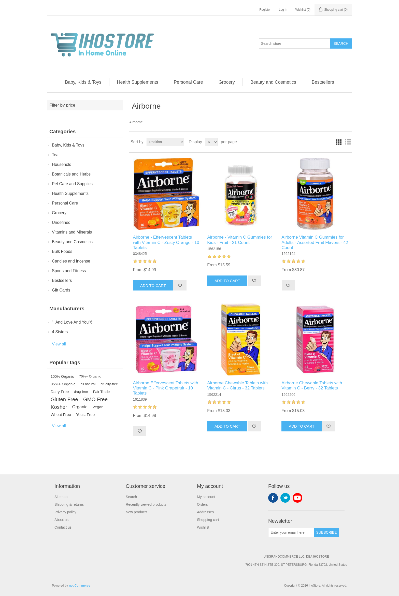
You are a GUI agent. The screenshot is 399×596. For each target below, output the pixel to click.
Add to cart (153, 285)
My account (206, 497)
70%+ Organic (90, 376)
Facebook (273, 498)
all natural (87, 384)
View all (59, 344)
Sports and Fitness (69, 271)
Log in (283, 9)
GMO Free (95, 399)
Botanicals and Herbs (71, 174)
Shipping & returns (69, 504)
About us (61, 520)
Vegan (97, 407)
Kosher (59, 407)
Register (265, 9)
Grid (339, 142)
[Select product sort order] (165, 142)
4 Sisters (60, 332)
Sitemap (60, 497)
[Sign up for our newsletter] (291, 532)
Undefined (61, 222)
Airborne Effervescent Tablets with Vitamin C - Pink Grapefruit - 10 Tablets (165, 388)
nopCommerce (79, 585)
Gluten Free (64, 399)
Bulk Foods (62, 251)
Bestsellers (323, 82)
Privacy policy (65, 512)
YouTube (297, 498)
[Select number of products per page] (211, 142)
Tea (55, 155)
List (348, 142)
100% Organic (62, 376)
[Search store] (294, 43)
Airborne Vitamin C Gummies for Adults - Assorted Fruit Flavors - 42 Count (314, 242)
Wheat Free (61, 414)
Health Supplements (137, 82)
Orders (202, 504)
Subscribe (326, 532)
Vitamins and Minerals (72, 232)
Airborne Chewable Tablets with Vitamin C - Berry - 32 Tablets (311, 385)
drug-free (81, 392)
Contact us (63, 527)
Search (341, 43)
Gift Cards (61, 290)
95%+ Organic (63, 384)
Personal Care (188, 82)
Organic (80, 406)
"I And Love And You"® (72, 322)
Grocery (227, 82)
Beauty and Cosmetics (273, 82)
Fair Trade (101, 392)
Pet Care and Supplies (72, 184)
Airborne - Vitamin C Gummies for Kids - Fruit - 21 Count (239, 240)
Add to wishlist (180, 285)
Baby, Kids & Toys (83, 82)
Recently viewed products (146, 504)
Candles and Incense (71, 261)
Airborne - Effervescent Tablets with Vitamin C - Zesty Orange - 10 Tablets (166, 242)
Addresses (205, 512)
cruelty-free (109, 384)
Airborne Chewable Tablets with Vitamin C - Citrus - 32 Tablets (237, 385)
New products (137, 512)
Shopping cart (208, 520)
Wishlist (203, 527)
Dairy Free (60, 391)
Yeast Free (85, 414)
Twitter (285, 498)
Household (62, 164)
